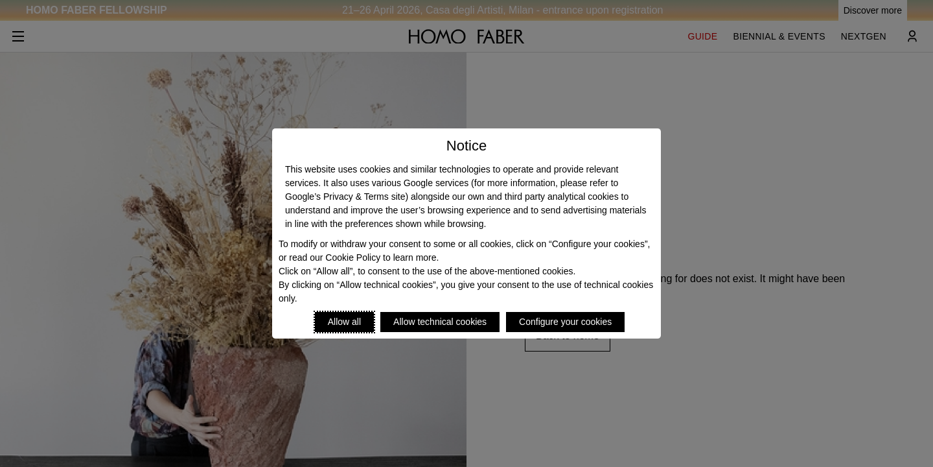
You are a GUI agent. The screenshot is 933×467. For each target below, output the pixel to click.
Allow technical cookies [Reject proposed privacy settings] (440, 322)
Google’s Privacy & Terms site (345, 196)
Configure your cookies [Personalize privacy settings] (565, 322)
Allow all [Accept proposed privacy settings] (344, 322)
